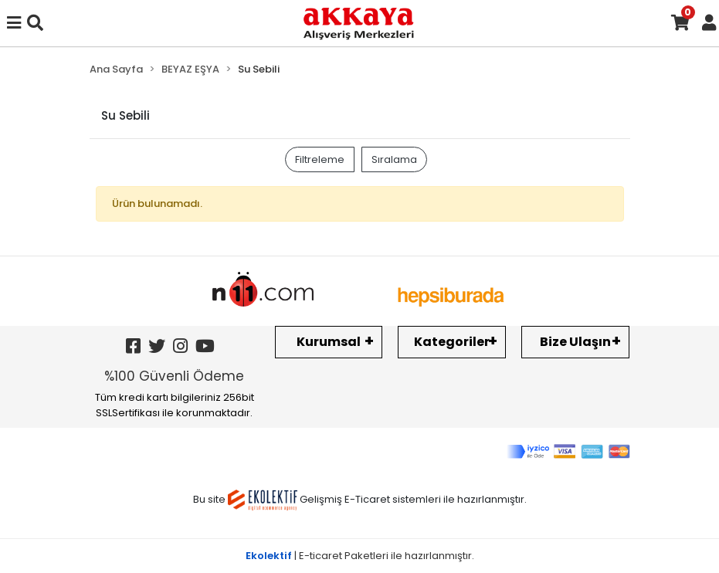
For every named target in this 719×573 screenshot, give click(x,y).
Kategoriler (452, 342)
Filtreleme (319, 159)
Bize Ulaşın (575, 342)
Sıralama (394, 159)
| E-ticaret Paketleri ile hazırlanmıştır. (360, 555)
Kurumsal (329, 342)
